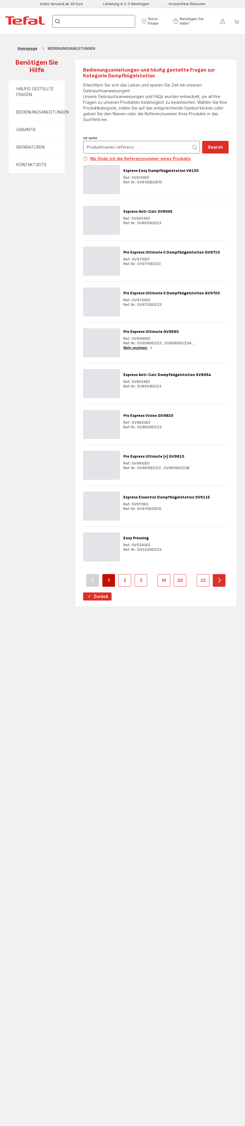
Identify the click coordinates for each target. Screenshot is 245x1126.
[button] (155, 21)
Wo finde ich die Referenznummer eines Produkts (137, 158)
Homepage (27, 48)
